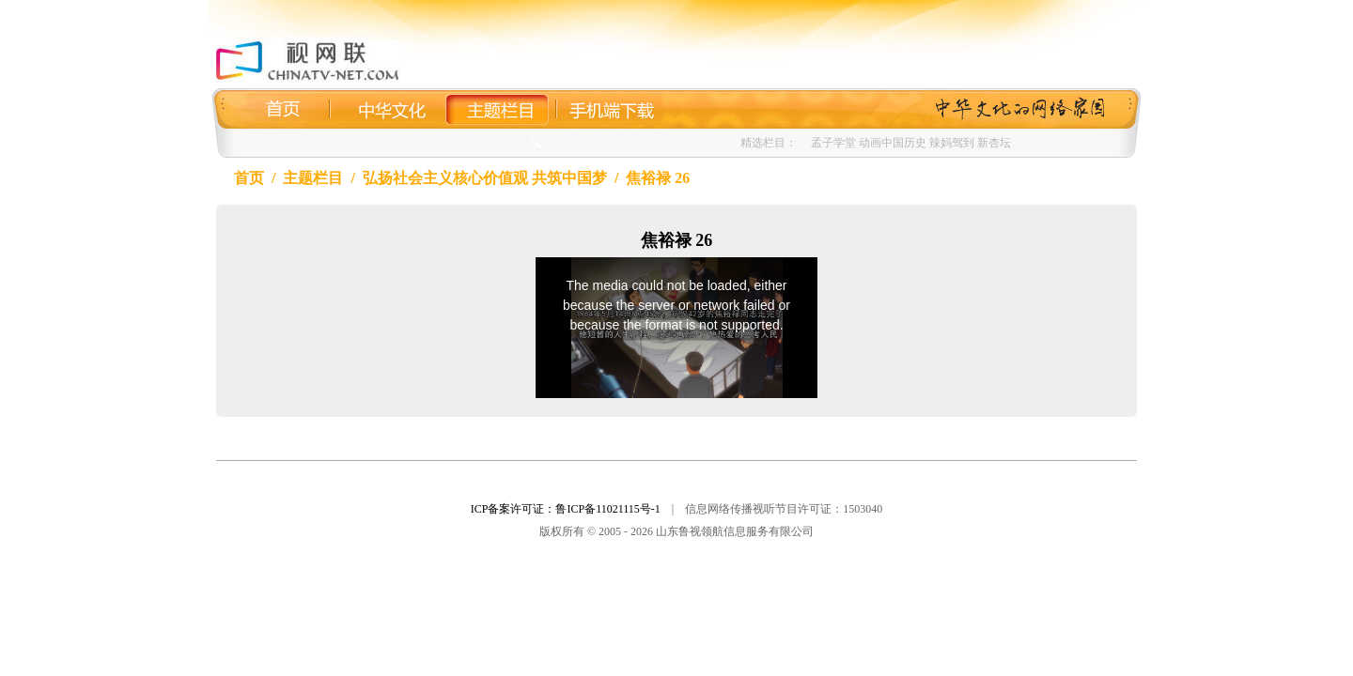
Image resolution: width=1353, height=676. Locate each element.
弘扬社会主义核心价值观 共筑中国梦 (485, 178)
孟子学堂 (833, 142)
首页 (249, 178)
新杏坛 (994, 142)
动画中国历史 (892, 142)
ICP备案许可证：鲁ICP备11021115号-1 (566, 508)
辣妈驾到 (951, 142)
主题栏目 (313, 178)
